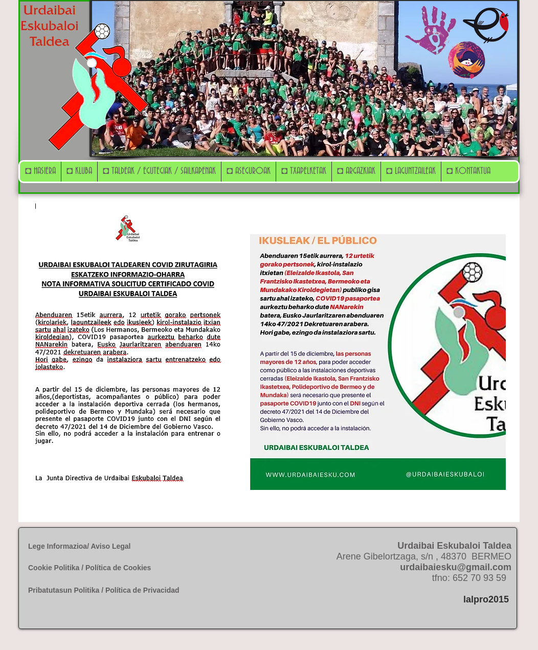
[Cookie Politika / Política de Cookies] (99, 568)
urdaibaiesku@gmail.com (455, 567)
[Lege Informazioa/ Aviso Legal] (108, 546)
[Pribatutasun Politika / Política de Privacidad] (116, 590)
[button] (79, 172)
